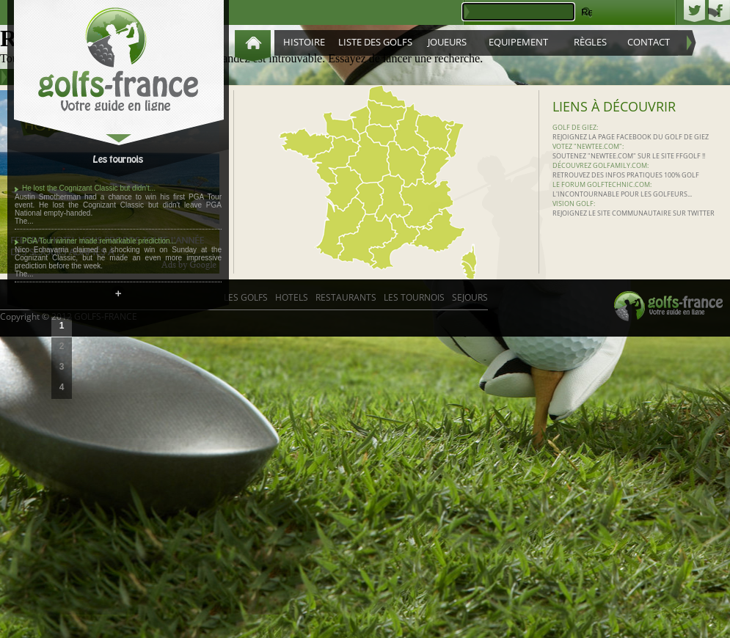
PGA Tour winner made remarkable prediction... (99, 241)
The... (24, 221)
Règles (590, 41)
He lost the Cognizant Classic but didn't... (89, 188)
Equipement (518, 41)
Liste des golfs (375, 41)
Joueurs (447, 41)
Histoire (304, 41)
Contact (648, 41)
